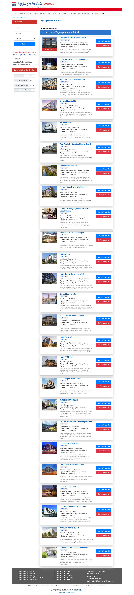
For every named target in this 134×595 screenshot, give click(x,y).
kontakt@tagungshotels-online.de (102, 581)
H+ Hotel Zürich (66, 123)
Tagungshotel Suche (21, 17)
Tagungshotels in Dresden (27, 573)
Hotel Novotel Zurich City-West (72, 274)
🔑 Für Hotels (100, 13)
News (54, 13)
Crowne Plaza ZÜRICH (68, 101)
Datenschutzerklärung (85, 13)
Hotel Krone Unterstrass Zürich (72, 465)
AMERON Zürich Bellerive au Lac (72, 79)
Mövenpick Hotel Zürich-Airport (72, 233)
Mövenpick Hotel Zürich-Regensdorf (74, 548)
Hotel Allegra (65, 254)
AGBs (64, 13)
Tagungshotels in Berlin (26, 571)
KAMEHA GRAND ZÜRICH (70, 528)
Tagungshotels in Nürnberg (63, 579)
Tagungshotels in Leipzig (63, 575)
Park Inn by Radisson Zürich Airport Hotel (76, 422)
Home (16, 13)
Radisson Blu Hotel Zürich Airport (73, 38)
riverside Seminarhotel (69, 166)
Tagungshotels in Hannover (64, 571)
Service (36, 13)
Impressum (72, 13)
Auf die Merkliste (104, 41)
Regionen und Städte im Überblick (66, 592)
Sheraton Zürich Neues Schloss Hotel (74, 187)
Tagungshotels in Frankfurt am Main (30, 577)
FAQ (59, 13)
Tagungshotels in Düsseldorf (28, 575)
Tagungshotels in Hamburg (27, 579)
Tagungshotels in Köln (62, 573)
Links (49, 13)
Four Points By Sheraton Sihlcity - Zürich (75, 144)
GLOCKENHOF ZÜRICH (69, 400)
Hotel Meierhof (66, 337)
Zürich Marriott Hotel (68, 294)
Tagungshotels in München (63, 577)
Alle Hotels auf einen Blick (76, 590)
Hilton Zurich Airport (68, 486)
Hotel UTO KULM (66, 357)
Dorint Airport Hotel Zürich (70, 379)
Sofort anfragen (103, 45)
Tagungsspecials (26, 13)
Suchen (24, 44)
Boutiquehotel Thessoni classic (72, 315)
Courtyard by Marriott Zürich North (73, 506)
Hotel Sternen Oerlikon (69, 443)
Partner (43, 13)
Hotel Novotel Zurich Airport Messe (73, 59)
